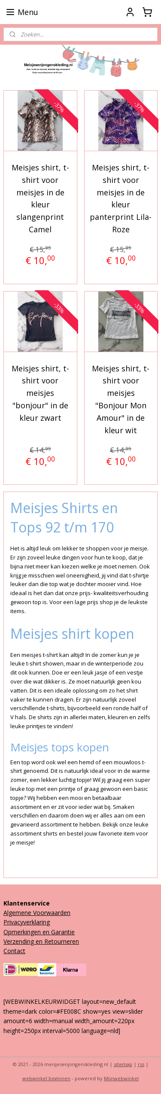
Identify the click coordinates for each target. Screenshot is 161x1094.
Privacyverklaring (26, 922)
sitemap (123, 1064)
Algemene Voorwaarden (36, 913)
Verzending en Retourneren (41, 941)
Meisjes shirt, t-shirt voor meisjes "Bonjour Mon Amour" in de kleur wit (120, 399)
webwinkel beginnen (46, 1078)
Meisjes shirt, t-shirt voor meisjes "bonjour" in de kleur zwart (40, 393)
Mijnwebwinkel (121, 1078)
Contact (14, 951)
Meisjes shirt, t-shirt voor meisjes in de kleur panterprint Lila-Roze (121, 198)
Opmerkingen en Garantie (39, 932)
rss (141, 1064)
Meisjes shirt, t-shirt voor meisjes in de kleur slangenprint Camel (40, 198)
